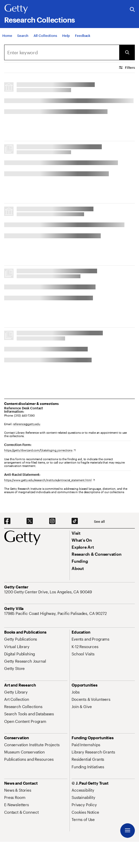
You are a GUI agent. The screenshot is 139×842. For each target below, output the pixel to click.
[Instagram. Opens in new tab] (52, 521)
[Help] (66, 35)
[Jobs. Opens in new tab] (75, 692)
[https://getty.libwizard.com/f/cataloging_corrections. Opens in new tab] (40, 450)
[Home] (7, 35)
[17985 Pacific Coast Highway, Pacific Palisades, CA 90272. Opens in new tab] (56, 613)
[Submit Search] (127, 52)
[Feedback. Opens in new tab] (82, 35)
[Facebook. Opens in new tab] (7, 521)
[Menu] (127, 830)
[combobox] (61, 52)
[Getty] (16, 9)
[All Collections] (45, 35)
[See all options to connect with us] (99, 521)
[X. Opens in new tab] (30, 521)
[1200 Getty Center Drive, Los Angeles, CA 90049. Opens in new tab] (48, 591)
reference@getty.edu (26, 424)
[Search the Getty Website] (132, 9)
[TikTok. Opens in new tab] (75, 521)
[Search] (22, 35)
